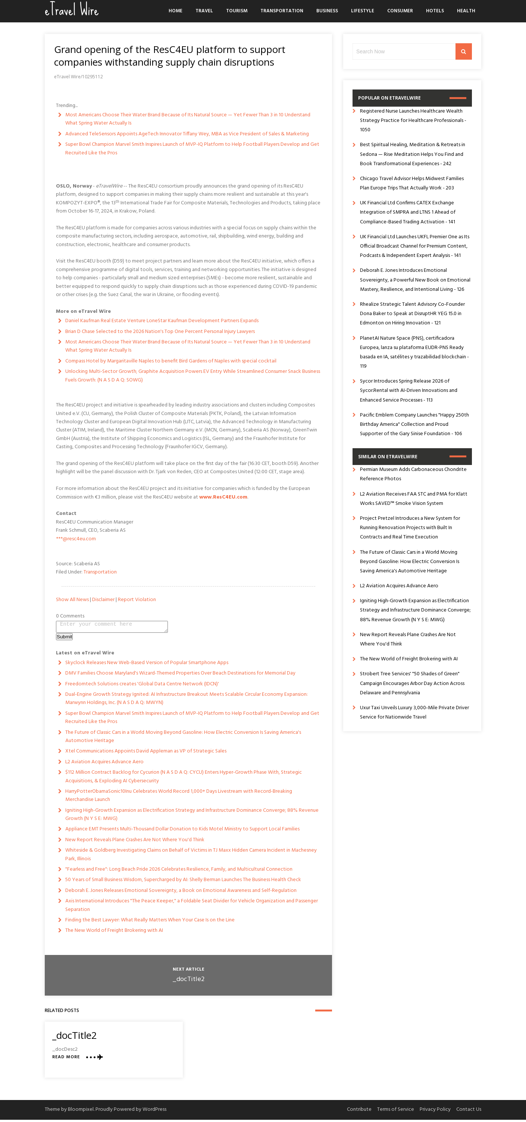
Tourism (236, 11)
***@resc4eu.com (76, 539)
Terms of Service (395, 1111)
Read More (66, 1059)
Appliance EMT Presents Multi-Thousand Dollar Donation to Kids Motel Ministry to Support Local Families (182, 831)
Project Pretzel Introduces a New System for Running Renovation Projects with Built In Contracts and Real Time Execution (410, 527)
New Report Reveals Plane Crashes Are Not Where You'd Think (134, 842)
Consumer (400, 11)
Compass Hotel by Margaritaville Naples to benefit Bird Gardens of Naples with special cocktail (170, 361)
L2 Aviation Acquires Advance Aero (104, 764)
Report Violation (137, 599)
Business (327, 11)
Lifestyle (362, 11)
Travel (204, 11)
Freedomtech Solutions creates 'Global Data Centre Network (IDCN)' (142, 686)
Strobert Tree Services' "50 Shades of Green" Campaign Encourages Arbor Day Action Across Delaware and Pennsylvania (412, 683)
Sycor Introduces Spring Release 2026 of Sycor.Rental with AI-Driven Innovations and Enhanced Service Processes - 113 (408, 390)
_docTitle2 (188, 981)
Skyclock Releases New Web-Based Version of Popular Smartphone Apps (146, 665)
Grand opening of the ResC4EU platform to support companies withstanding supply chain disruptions (169, 56)
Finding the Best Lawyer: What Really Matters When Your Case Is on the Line (150, 922)
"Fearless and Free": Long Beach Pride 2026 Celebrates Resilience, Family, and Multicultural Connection (178, 871)
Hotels (435, 11)
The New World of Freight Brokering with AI (114, 932)
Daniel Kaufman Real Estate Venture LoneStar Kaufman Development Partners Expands (162, 321)
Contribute (359, 1111)
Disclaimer (103, 599)
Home (175, 11)
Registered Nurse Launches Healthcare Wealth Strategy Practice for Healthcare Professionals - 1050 (413, 120)
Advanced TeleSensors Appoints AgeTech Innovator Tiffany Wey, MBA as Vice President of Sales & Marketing (187, 134)
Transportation (281, 11)
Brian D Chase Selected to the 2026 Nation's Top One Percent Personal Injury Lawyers (160, 331)
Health (466, 11)
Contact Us (468, 1111)
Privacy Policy (435, 1111)
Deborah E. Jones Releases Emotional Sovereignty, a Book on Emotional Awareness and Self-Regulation (181, 893)
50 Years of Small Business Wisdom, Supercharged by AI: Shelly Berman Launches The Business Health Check (183, 882)
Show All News (72, 599)
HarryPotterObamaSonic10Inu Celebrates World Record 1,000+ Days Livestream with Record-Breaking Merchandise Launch (178, 797)
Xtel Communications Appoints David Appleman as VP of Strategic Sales (145, 753)
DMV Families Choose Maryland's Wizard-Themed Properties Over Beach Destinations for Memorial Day (180, 675)
